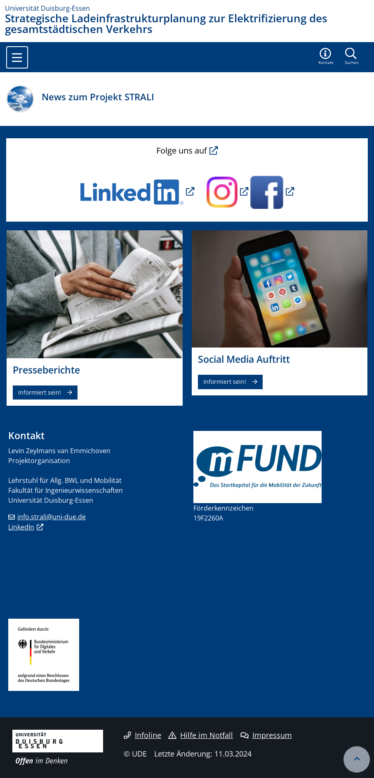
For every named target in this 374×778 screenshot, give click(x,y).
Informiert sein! (39, 392)
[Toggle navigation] (17, 57)
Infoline (142, 735)
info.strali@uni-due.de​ (51, 516)
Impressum (266, 735)
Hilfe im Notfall (200, 735)
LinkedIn (21, 527)
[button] (326, 57)
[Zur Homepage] (187, 8)
